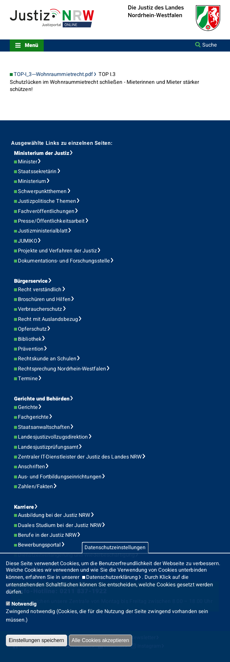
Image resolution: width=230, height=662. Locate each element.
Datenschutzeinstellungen (115, 547)
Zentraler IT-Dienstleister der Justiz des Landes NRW (80, 457)
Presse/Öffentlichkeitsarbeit (51, 221)
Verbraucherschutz (40, 309)
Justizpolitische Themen (47, 201)
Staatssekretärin (37, 171)
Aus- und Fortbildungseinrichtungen (59, 477)
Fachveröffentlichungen (46, 211)
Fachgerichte (33, 417)
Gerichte (28, 407)
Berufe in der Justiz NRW (47, 535)
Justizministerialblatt (43, 231)
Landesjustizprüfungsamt (48, 447)
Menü (31, 45)
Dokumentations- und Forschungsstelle (64, 261)
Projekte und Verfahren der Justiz (57, 251)
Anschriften (31, 467)
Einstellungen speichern (36, 640)
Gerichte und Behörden (41, 399)
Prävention (30, 349)
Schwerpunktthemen (42, 191)
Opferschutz (32, 329)
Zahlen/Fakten (35, 486)
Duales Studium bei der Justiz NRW (59, 525)
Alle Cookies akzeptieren (100, 640)
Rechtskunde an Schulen (47, 359)
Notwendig (24, 604)
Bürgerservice (31, 281)
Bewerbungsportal (39, 545)
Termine (28, 379)
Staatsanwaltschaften (44, 427)
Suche (209, 45)
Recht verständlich (39, 289)
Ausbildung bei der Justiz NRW (54, 515)
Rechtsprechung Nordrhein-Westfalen (62, 369)
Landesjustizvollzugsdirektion (53, 437)
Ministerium (32, 181)
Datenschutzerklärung (112, 577)
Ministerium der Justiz (41, 153)
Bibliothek (29, 339)
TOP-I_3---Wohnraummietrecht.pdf (53, 74)
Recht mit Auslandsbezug (48, 319)
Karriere (24, 507)
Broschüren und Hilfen (44, 299)
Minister (27, 162)
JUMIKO (27, 241)
